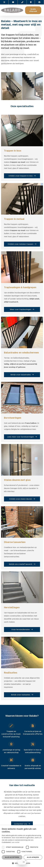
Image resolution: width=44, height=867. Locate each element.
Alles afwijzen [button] (33, 857)
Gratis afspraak (33, 10)
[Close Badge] (26, 864)
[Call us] (22, 2)
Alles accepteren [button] (12, 857)
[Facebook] (39, 2)
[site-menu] (4, 2)
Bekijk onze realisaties (20, 695)
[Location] (31, 2)
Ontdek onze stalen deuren (20, 499)
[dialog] (22, 846)
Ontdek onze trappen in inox (21, 176)
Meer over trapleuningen (20, 309)
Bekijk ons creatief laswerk (20, 564)
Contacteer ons (20, 824)
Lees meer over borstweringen (20, 437)
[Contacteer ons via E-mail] (13, 2)
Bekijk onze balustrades (20, 375)
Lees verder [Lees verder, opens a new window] (15, 842)
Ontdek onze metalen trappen (20, 244)
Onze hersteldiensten (20, 629)
